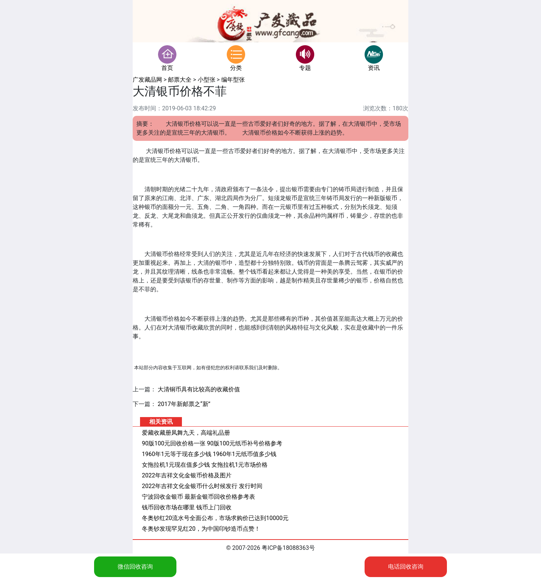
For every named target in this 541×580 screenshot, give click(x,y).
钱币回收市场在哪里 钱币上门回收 (187, 507)
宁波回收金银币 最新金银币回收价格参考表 (198, 496)
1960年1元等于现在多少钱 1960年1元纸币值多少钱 (209, 454)
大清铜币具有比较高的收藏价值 (199, 389)
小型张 (206, 79)
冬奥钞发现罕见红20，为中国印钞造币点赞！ (201, 528)
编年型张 (233, 79)
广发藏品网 (147, 79)
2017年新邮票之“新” (184, 404)
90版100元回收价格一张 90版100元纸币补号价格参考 (212, 443)
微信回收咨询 (135, 566)
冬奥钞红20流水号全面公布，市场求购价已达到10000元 (215, 518)
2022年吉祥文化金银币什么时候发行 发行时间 (202, 486)
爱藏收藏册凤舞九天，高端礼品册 (186, 432)
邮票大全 (179, 79)
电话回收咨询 (405, 566)
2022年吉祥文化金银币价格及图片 (187, 475)
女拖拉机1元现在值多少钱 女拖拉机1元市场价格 (205, 464)
